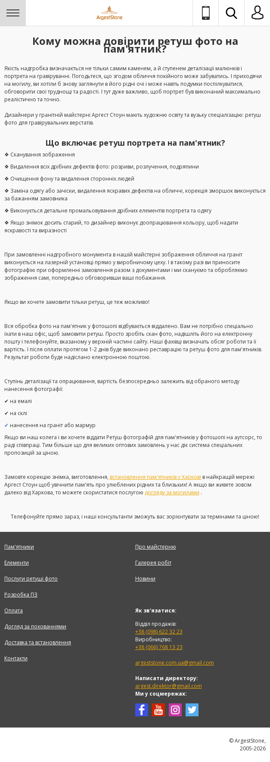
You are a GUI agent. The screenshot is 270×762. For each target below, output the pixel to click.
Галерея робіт (153, 562)
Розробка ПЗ (20, 594)
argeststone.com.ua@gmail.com (174, 662)
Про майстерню (155, 546)
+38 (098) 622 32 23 (159, 631)
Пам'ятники (19, 546)
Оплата (13, 610)
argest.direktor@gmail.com (168, 686)
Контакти (16, 658)
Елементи (16, 562)
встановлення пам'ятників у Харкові (155, 477)
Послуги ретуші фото (31, 578)
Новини (145, 578)
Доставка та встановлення (37, 642)
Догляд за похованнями (35, 626)
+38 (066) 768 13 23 (159, 647)
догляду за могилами (172, 492)
